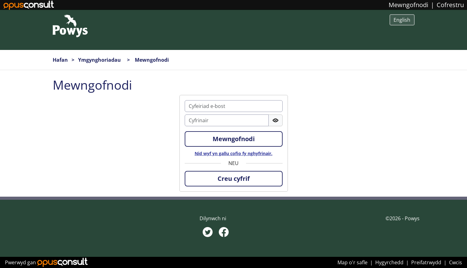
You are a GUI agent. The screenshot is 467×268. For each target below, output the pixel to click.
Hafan (60, 59)
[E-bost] (234, 106)
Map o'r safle (352, 262)
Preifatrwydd (426, 262)
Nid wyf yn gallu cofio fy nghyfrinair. (233, 153)
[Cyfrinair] (227, 120)
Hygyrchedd (389, 262)
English (402, 19)
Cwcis (455, 262)
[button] (234, 178)
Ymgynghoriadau (100, 59)
